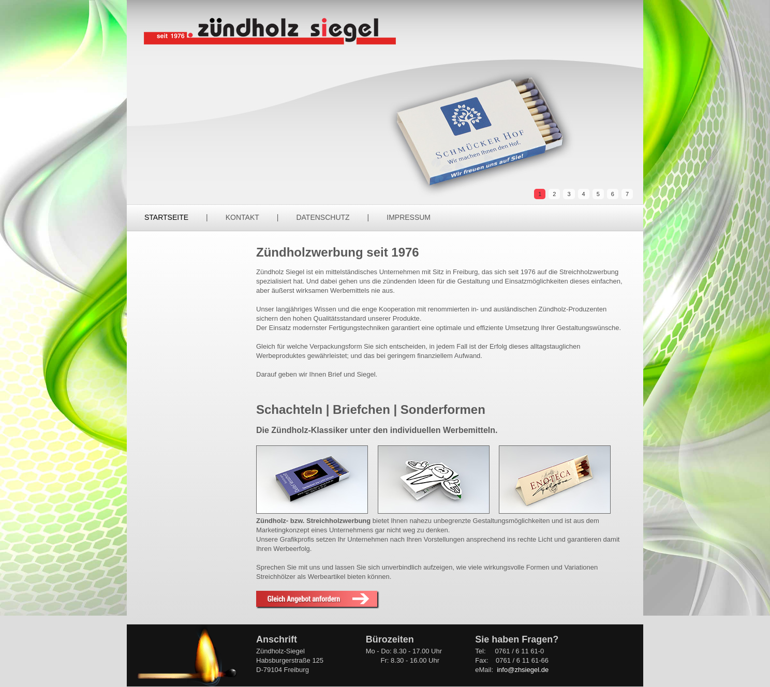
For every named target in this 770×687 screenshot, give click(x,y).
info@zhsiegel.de (523, 670)
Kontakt (242, 217)
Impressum (409, 217)
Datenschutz (322, 217)
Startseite (166, 217)
